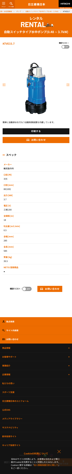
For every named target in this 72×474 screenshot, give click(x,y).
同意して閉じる (59, 452)
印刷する (36, 131)
